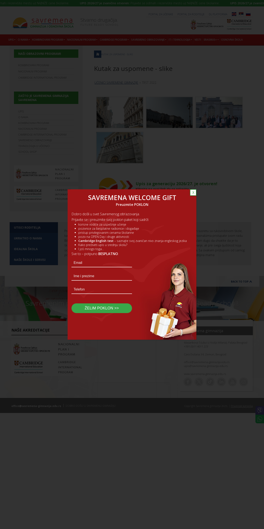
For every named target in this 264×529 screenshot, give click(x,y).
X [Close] (193, 192)
